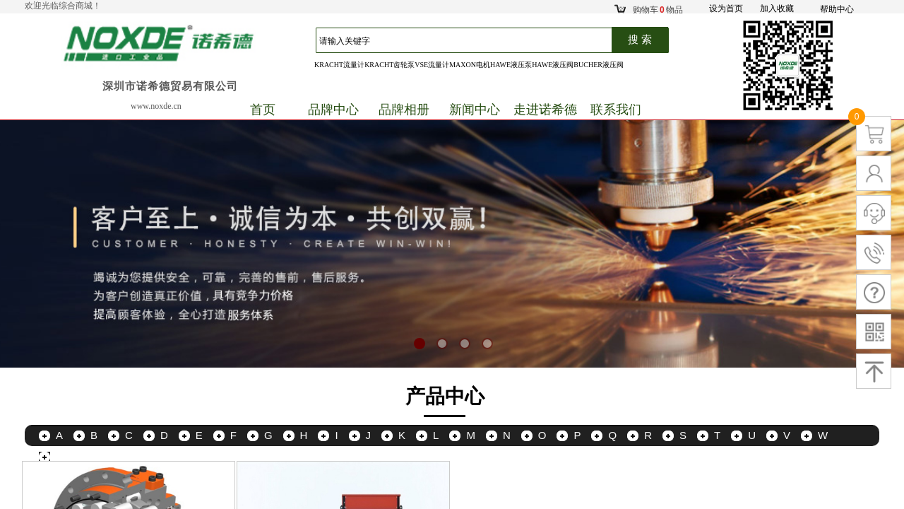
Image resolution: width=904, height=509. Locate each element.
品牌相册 (404, 110)
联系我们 (615, 110)
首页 (262, 110)
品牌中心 (333, 110)
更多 (66, 456)
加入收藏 (777, 8)
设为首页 (726, 8)
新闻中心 (474, 110)
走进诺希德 (545, 110)
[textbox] (470, 41)
